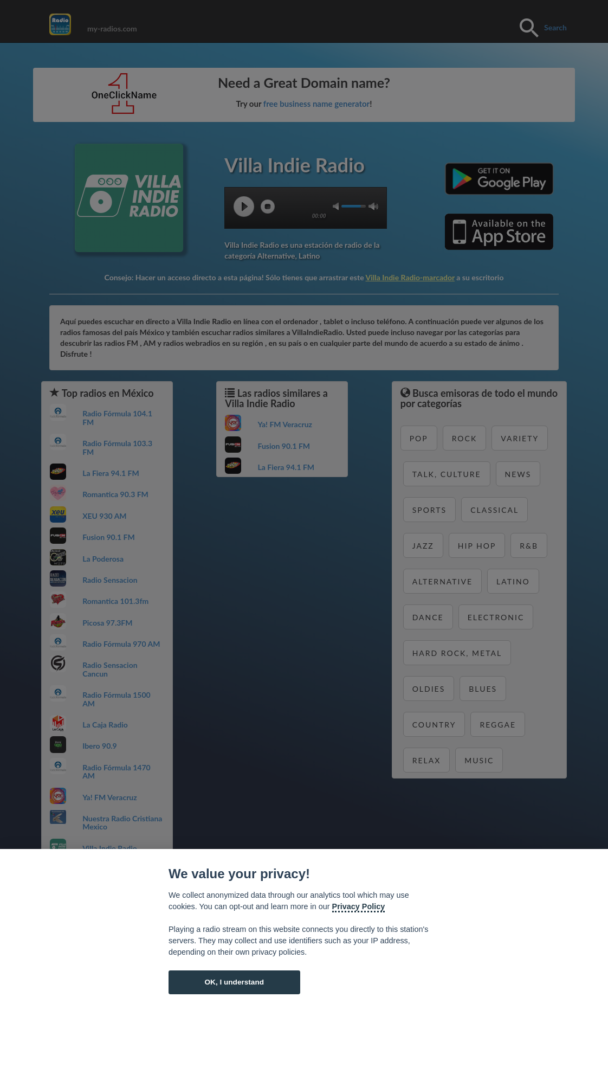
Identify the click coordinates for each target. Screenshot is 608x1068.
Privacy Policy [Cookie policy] (358, 906)
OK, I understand (234, 982)
